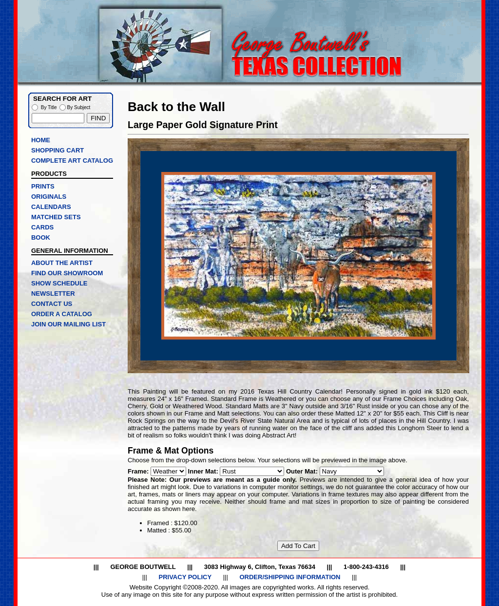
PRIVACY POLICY (184, 577)
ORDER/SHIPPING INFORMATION (289, 577)
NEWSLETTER (53, 293)
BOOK (40, 237)
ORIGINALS (48, 196)
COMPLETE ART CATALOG (72, 160)
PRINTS (43, 186)
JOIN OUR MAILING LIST (68, 324)
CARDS (42, 227)
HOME (40, 140)
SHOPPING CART (57, 150)
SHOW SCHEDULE (59, 283)
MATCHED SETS (56, 217)
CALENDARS (51, 206)
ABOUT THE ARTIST (62, 262)
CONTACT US (51, 303)
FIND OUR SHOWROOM (67, 273)
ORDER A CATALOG (61, 314)
